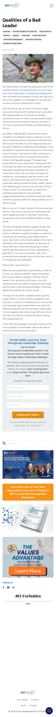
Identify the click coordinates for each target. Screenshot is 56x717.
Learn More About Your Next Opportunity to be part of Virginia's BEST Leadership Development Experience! (28, 492)
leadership (26, 35)
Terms (23, 705)
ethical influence (45, 31)
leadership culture (39, 35)
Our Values (22, 699)
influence (6, 35)
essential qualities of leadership (25, 31)
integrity (16, 35)
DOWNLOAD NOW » (28, 414)
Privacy (32, 705)
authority (6, 31)
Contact (35, 699)
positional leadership (33, 39)
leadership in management (13, 39)
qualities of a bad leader (12, 43)
